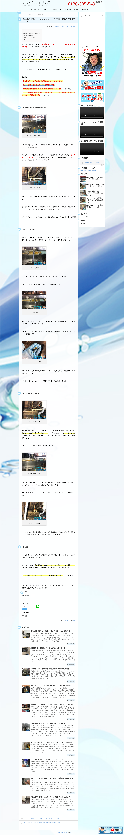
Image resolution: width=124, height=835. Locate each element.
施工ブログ (76, 9)
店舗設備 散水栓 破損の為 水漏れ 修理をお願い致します (48, 648)
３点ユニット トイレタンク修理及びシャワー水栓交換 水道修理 (51, 686)
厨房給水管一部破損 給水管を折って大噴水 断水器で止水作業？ (51, 797)
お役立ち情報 (68, 9)
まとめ (26, 39)
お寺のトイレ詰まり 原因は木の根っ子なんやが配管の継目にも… (94, 200)
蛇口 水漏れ (65, 620)
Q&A (61, 9)
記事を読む (71, 643)
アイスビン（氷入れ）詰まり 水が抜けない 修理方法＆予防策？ (41, 818)
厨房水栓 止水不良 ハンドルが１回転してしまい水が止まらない (51, 742)
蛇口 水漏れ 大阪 (71, 26)
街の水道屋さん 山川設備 (92, 162)
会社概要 (55, 9)
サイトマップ (85, 9)
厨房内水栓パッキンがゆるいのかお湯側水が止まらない (48, 723)
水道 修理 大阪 (55, 26)
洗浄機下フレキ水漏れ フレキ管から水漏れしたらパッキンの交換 (51, 704)
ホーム (25, 9)
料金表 (39, 9)
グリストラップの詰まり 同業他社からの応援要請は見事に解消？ (41, 822)
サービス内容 (32, 9)
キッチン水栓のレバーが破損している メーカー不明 (47, 759)
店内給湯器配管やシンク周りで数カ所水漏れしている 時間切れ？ (51, 631)
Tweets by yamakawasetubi (88, 170)
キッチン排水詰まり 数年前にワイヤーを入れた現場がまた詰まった (94, 193)
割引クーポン (47, 9)
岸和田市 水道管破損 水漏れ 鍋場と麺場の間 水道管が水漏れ (49, 669)
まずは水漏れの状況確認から (32, 33)
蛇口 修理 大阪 (63, 26)
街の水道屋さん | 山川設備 (36, 2)
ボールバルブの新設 (29, 37)
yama (73, 620)
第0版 (71, 832)
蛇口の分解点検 (28, 35)
